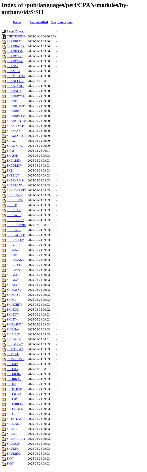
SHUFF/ (12, 428)
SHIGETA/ (13, 274)
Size (53, 22)
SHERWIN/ (14, 230)
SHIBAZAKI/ (15, 260)
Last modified (39, 22)
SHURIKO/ (14, 453)
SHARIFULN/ (16, 106)
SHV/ (10, 458)
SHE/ (10, 170)
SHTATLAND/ (16, 418)
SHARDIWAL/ (16, 96)
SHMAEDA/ (15, 349)
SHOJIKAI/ (14, 379)
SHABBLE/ (14, 41)
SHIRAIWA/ (15, 324)
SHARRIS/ (13, 111)
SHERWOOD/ (16, 235)
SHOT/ (11, 413)
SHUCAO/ (13, 423)
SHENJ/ (12, 205)
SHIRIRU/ (13, 334)
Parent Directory (17, 31)
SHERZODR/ (15, 240)
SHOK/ (11, 384)
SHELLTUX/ (15, 200)
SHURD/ (12, 448)
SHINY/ (12, 319)
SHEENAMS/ (15, 180)
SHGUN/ (12, 250)
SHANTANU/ (15, 86)
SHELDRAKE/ (16, 190)
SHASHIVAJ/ (15, 125)
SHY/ (10, 463)
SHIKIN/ (12, 284)
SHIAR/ (12, 255)
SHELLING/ (15, 195)
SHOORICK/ (15, 404)
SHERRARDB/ (16, 225)
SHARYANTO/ (16, 120)
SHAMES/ (13, 71)
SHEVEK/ (13, 245)
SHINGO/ (13, 309)
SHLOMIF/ (14, 339)
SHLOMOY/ (15, 344)
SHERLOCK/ (15, 220)
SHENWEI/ (14, 215)
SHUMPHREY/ (16, 438)
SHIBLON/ (14, 264)
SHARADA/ (14, 91)
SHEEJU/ (13, 175)
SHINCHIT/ (14, 304)
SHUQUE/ (13, 443)
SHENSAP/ (14, 210)
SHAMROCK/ (16, 76)
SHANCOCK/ (15, 81)
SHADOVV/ (15, 56)
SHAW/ (11, 140)
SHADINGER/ (16, 46)
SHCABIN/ (14, 160)
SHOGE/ (12, 364)
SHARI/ (12, 101)
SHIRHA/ (13, 329)
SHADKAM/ (15, 51)
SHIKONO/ (14, 289)
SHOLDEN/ (14, 389)
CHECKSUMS (16, 36)
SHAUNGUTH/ (17, 135)
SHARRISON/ (16, 115)
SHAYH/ (12, 155)
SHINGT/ (13, 314)
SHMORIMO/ (15, 359)
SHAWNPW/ (15, 145)
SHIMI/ (11, 299)
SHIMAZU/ (14, 294)
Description (65, 22)
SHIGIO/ (12, 279)
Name (17, 22)
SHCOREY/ (14, 165)
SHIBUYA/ (14, 269)
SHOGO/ (12, 369)
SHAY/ (11, 150)
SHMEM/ (13, 354)
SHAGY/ (12, 66)
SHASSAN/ (14, 130)
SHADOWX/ (15, 61)
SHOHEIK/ (14, 374)
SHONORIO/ (15, 394)
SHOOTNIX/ (15, 408)
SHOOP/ (12, 399)
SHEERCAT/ (15, 185)
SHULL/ (12, 433)
